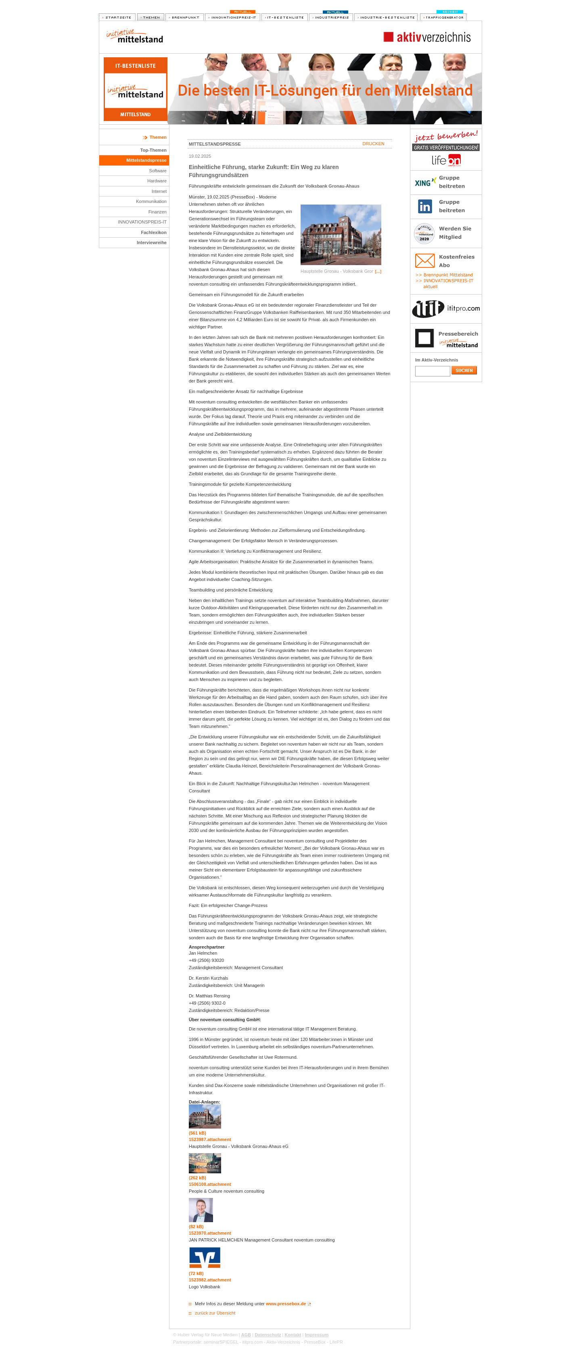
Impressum (316, 1334)
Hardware (157, 180)
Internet (159, 191)
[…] (378, 272)
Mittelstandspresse (146, 160)
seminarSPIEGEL (221, 1342)
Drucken (374, 143)
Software (158, 170)
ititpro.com (252, 1342)
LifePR (336, 1342)
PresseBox (315, 1342)
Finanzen (157, 211)
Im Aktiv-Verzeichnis (436, 359)
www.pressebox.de (286, 1303)
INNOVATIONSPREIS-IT (142, 221)
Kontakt (293, 1334)
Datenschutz (268, 1334)
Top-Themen (153, 150)
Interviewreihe (152, 242)
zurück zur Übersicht (215, 1313)
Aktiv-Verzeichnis (283, 1342)
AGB (246, 1334)
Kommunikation (151, 201)
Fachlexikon (154, 232)
